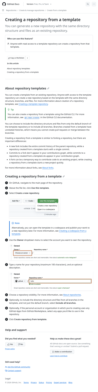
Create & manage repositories (31, 10)
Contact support (13, 370)
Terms (26, 382)
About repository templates (27, 88)
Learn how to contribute (58, 356)
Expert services (60, 382)
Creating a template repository (33, 104)
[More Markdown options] (27, 58)
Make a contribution (62, 351)
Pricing (49, 382)
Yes (10, 344)
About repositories (72, 294)
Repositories (11, 10)
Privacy (34, 382)
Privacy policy (10, 349)
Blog (70, 382)
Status (41, 382)
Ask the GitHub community (17, 367)
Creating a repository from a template (35, 176)
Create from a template (56, 10)
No (20, 344)
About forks (47, 167)
